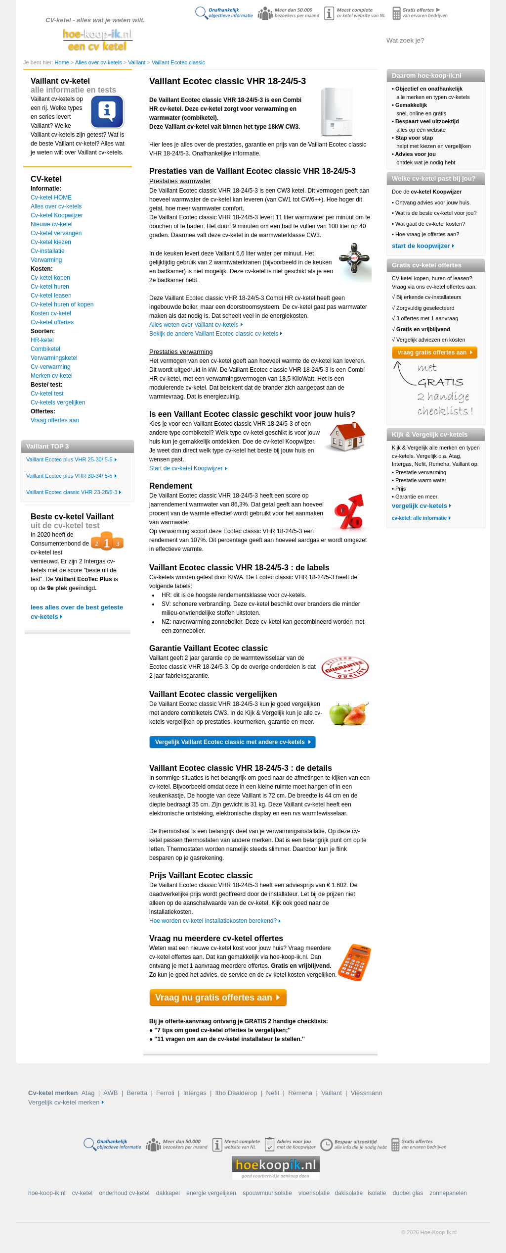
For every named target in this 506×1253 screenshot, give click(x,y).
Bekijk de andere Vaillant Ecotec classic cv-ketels (213, 333)
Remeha (300, 1093)
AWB (110, 1093)
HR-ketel (42, 340)
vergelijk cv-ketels (419, 505)
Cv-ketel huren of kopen (62, 304)
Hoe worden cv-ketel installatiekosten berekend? (213, 920)
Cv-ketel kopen (50, 277)
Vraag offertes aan (55, 420)
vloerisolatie (314, 1193)
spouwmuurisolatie (267, 1193)
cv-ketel (82, 1193)
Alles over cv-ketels (250, 40)
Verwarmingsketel (54, 357)
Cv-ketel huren (50, 286)
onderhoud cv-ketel (124, 1193)
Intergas (195, 1093)
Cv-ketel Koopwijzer (57, 215)
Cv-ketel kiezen (51, 242)
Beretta (136, 1093)
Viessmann (366, 1093)
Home (63, 62)
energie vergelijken (211, 1193)
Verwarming (46, 259)
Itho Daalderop (236, 1093)
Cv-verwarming (51, 366)
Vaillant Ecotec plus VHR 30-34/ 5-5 (69, 476)
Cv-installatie (48, 251)
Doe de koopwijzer (201, 40)
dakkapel (168, 1193)
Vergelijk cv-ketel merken (64, 1102)
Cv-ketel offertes (52, 322)
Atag (88, 1093)
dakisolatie (349, 1193)
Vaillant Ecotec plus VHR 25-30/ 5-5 (69, 459)
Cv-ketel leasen (51, 295)
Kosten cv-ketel (51, 313)
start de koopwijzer (421, 246)
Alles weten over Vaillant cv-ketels (194, 324)
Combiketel (45, 349)
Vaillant (137, 62)
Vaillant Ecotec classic (178, 62)
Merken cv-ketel (52, 375)
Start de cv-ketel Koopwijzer (186, 468)
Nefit (273, 1093)
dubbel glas (408, 1193)
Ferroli (165, 1093)
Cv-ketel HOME (51, 197)
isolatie (377, 1193)
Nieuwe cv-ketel (52, 224)
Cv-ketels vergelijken (300, 40)
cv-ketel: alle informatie (419, 518)
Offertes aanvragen (349, 40)
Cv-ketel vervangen (56, 233)
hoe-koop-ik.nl (46, 1193)
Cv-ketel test (47, 393)
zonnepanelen (448, 1193)
